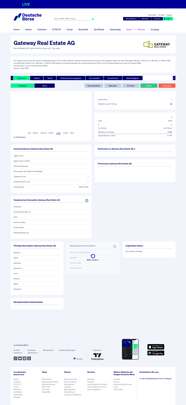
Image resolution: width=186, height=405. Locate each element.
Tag (29, 133)
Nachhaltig (115, 29)
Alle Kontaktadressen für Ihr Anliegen (155, 378)
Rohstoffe (83, 29)
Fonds (70, 29)
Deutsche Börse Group (123, 384)
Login (167, 19)
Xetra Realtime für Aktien (97, 384)
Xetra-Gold (118, 389)
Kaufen (149, 85)
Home (16, 29)
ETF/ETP (56, 29)
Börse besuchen (70, 379)
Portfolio (157, 19)
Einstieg (155, 29)
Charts (37, 78)
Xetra (44, 85)
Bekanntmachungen (50, 382)
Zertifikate (99, 29)
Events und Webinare (72, 394)
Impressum (18, 353)
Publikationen (69, 392)
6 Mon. (51, 133)
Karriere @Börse (94, 389)
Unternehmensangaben (70, 78)
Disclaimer (32, 350)
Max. (72, 133)
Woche (35, 133)
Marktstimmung (48, 384)
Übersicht (21, 78)
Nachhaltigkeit (132, 78)
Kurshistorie (113, 78)
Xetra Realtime (131, 19)
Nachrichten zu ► (117, 148)
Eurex (116, 387)
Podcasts (45, 389)
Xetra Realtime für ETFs (96, 387)
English (169, 15)
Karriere (117, 379)
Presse (116, 382)
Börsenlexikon (70, 389)
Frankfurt (22, 85)
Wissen (141, 29)
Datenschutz (32, 353)
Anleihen (42, 29)
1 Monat (43, 133)
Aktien (28, 29)
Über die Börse (70, 382)
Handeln (67, 387)
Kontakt (161, 15)
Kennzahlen (94, 78)
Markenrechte (48, 350)
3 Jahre (65, 133)
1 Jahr (58, 133)
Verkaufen (166, 85)
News (129, 29)
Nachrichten (47, 379)
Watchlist (145, 19)
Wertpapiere (69, 384)
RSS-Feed (46, 387)
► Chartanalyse (20, 137)
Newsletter (152, 15)
